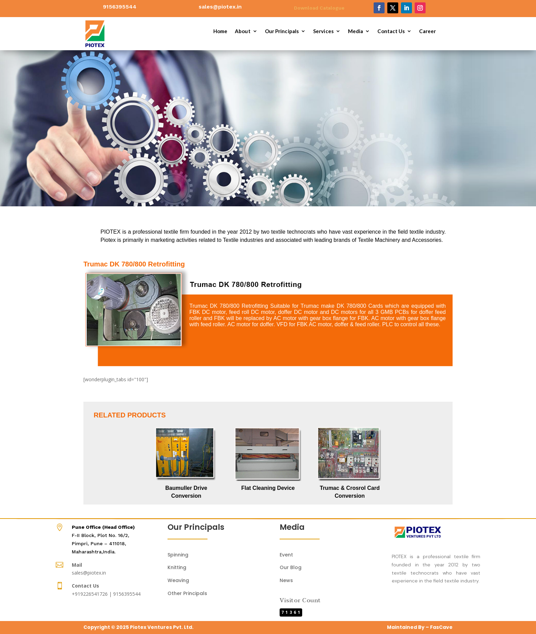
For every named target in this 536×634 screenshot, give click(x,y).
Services (323, 31)
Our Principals (282, 31)
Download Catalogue (319, 8)
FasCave (441, 627)
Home (220, 31)
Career (427, 31)
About (243, 31)
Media (355, 31)
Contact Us (391, 31)
